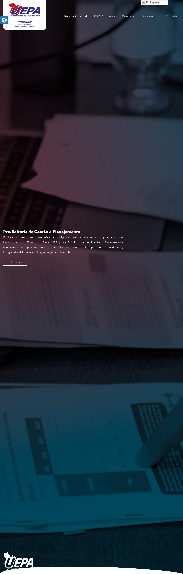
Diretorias (129, 16)
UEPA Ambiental (104, 16)
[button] (4, 20)
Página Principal (75, 16)
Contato (171, 16)
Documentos (151, 16)
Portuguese (150, 2)
